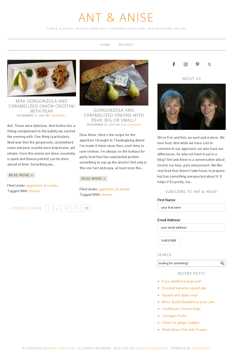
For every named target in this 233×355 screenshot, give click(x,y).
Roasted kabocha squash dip (184, 288)
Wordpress (201, 348)
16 (66, 208)
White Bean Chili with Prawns (184, 329)
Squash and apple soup (180, 295)
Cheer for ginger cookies (181, 322)
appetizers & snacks (42, 185)
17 (76, 208)
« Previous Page (26, 208)
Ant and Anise (63, 348)
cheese (34, 191)
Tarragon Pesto (174, 316)
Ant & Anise (116, 17)
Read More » (21, 175)
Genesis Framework (152, 348)
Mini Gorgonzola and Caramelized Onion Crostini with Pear (42, 105)
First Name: (166, 200)
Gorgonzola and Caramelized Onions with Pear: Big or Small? (114, 115)
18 (86, 208)
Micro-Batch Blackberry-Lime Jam (188, 302)
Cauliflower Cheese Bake (181, 309)
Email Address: (168, 220)
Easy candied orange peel (181, 281)
